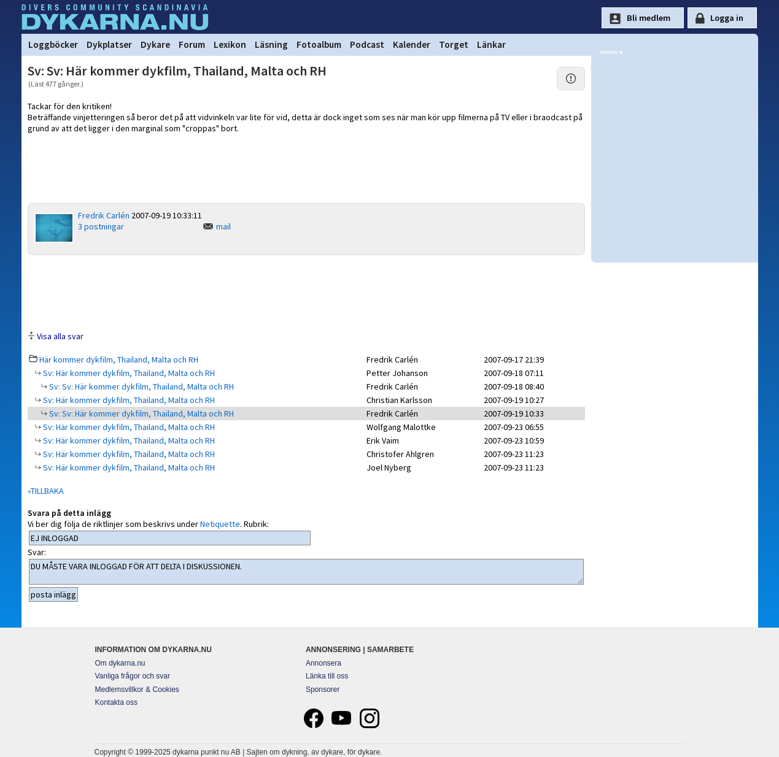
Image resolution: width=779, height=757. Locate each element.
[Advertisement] (306, 292)
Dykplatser (109, 44)
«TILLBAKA (46, 490)
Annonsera (323, 663)
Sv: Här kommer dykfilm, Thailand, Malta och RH (128, 372)
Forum (192, 44)
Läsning (271, 44)
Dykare (155, 44)
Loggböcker (53, 44)
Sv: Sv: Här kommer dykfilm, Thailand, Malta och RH (140, 386)
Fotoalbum (318, 44)
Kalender (411, 44)
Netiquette (220, 523)
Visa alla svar (60, 336)
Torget (453, 44)
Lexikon (230, 44)
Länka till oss (327, 676)
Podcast (367, 44)
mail (223, 226)
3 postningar (101, 226)
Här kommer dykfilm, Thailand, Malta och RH (118, 359)
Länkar (491, 44)
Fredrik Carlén (104, 215)
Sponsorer (322, 689)
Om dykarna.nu (120, 663)
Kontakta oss (116, 702)
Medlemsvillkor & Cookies (137, 689)
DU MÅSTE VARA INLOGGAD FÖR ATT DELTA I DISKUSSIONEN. (306, 572)
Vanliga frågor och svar (133, 676)
